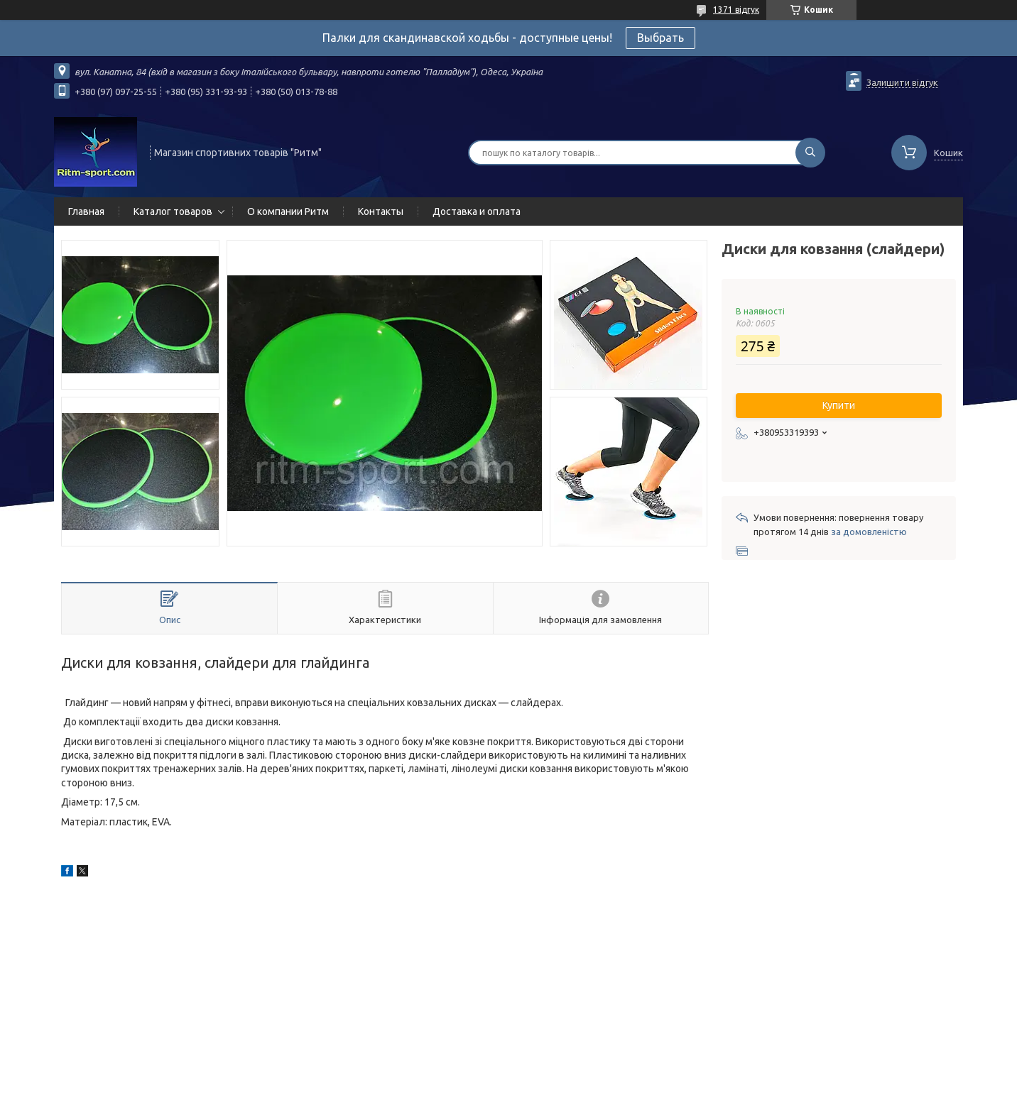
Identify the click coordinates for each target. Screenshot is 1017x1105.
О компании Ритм (288, 211)
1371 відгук (736, 9)
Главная (86, 211)
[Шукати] (810, 152)
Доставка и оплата (477, 211)
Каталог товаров (173, 211)
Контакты (380, 211)
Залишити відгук (902, 82)
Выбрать (660, 37)
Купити (838, 405)
